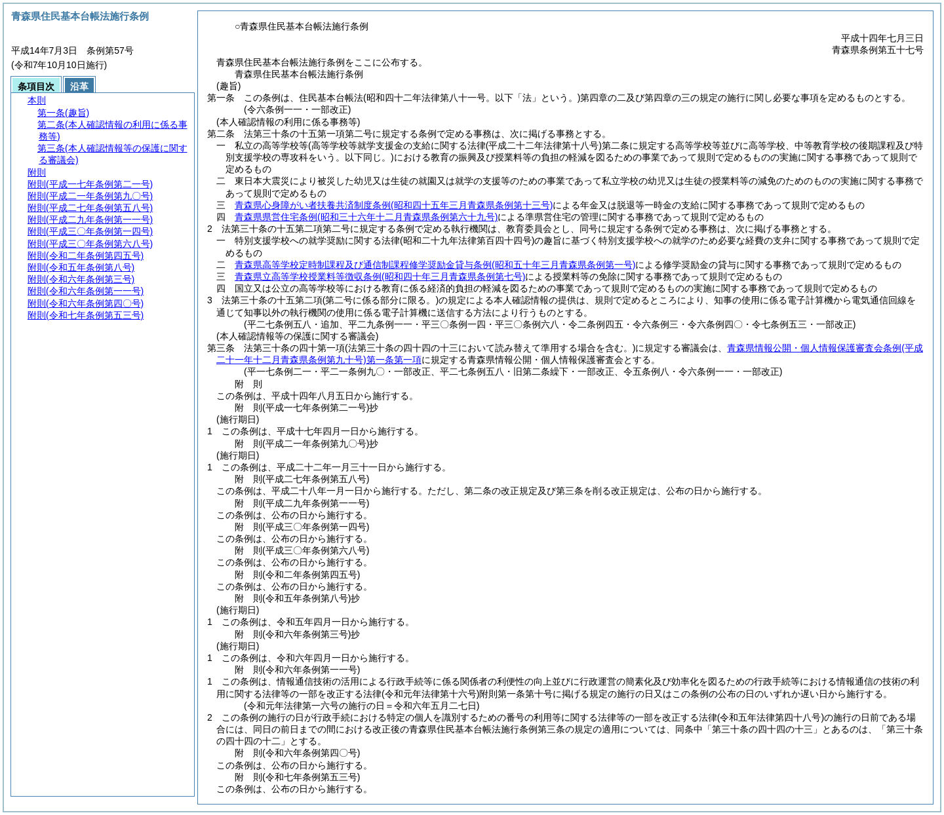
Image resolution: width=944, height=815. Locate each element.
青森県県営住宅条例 (366, 217)
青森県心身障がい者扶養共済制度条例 (394, 205)
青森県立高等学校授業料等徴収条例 (380, 276)
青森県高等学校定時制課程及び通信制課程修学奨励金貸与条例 (435, 264)
